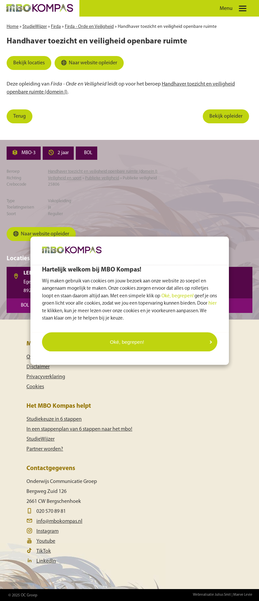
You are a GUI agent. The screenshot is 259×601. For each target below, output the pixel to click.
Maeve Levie (242, 595)
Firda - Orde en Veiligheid (89, 26)
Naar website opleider (88, 64)
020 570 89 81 (51, 511)
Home (13, 26)
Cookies (35, 387)
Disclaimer (38, 367)
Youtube (45, 541)
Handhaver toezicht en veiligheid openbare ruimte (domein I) (102, 171)
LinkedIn (46, 561)
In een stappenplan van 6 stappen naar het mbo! (79, 429)
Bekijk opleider (225, 116)
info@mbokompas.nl (59, 521)
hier (212, 303)
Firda (56, 26)
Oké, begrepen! (177, 295)
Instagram (47, 531)
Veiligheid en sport (64, 178)
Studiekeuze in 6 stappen (54, 419)
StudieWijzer (34, 26)
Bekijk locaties (29, 63)
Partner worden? (44, 449)
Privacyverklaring (45, 377)
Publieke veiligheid (102, 178)
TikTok (43, 551)
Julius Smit (223, 595)
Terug (19, 116)
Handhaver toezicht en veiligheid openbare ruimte (167, 26)
